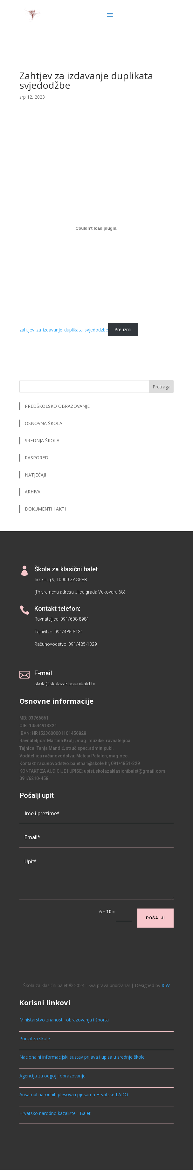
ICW (166, 985)
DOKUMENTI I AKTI (45, 509)
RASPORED (37, 458)
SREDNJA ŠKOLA (42, 440)
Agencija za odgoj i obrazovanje (52, 1076)
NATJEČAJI (36, 475)
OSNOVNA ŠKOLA (43, 423)
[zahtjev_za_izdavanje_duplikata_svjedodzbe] (96, 228)
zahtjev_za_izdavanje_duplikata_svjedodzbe (63, 330)
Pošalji (155, 918)
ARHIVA (32, 492)
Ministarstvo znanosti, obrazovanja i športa (64, 1020)
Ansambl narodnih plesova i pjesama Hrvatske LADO (73, 1094)
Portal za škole (34, 1038)
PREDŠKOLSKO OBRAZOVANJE (57, 406)
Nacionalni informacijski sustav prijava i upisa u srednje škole (82, 1057)
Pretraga (161, 387)
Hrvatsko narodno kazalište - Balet (55, 1113)
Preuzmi (122, 330)
